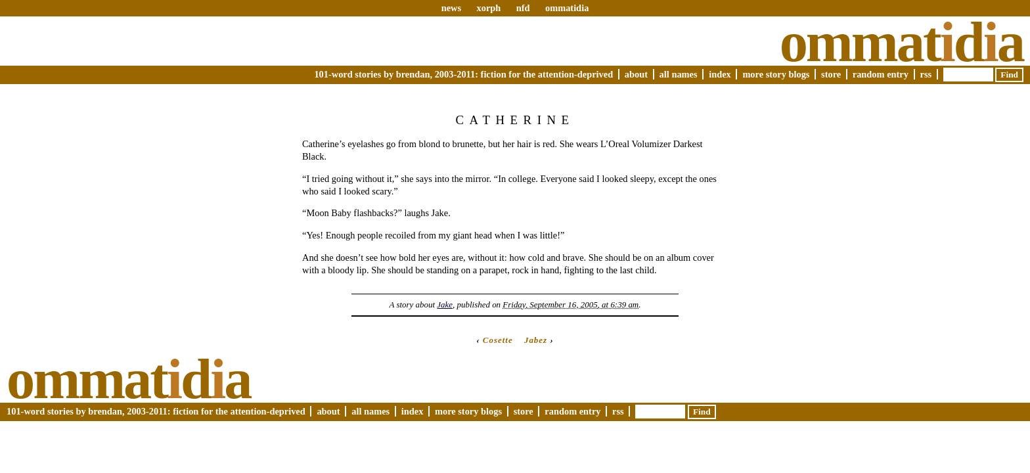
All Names (679, 74)
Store (831, 74)
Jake (445, 304)
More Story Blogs (775, 74)
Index (720, 74)
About (636, 74)
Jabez (535, 340)
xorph (488, 8)
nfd (523, 8)
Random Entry (880, 74)
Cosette (498, 340)
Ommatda (901, 42)
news (451, 8)
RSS (926, 74)
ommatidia (567, 8)
